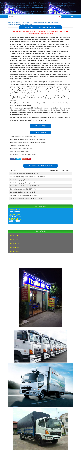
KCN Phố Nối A (14, 235)
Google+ (24, 158)
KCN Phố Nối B (14, 239)
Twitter (19, 158)
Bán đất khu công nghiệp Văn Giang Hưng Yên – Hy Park (26, 198)
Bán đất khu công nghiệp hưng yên (20, 180)
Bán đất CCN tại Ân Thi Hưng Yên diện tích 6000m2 (24, 186)
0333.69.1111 (14, 211)
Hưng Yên (22, 31)
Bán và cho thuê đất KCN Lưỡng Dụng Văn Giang (23, 195)
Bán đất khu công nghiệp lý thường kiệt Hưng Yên (24, 173)
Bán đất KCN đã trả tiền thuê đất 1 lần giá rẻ (22, 192)
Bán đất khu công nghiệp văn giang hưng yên (23, 183)
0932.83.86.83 (14, 216)
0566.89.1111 (14, 221)
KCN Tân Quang (14, 251)
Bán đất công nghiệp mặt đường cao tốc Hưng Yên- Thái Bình (27, 176)
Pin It (29, 158)
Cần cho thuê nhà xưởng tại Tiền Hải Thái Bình (23, 189)
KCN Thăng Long (14, 247)
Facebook (13, 158)
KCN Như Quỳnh (14, 243)
